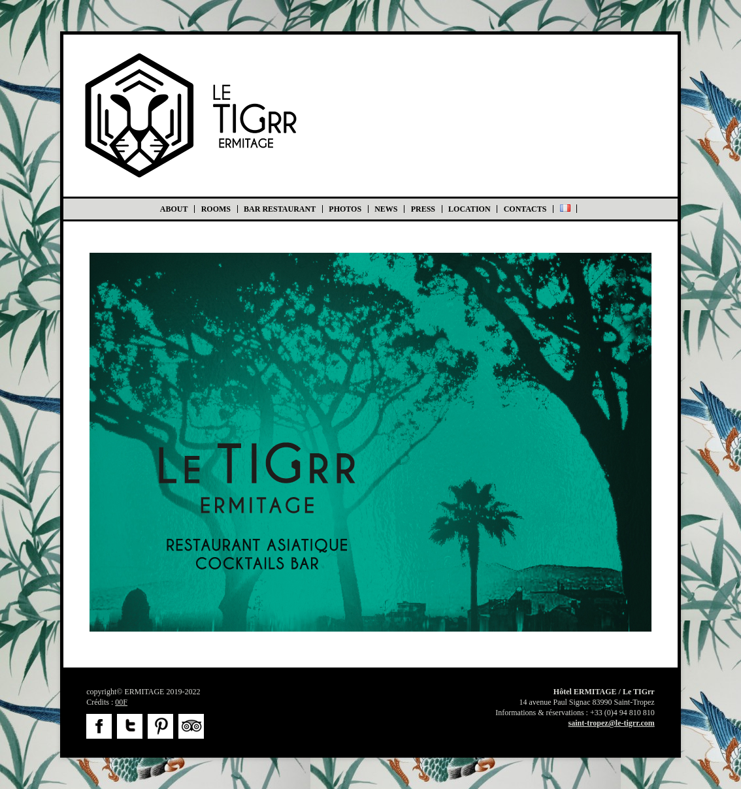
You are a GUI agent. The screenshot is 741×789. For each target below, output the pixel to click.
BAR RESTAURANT (280, 209)
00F (121, 702)
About (174, 209)
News (385, 209)
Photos (345, 209)
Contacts (525, 209)
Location (469, 209)
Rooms (216, 209)
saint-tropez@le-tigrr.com (611, 723)
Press (423, 209)
